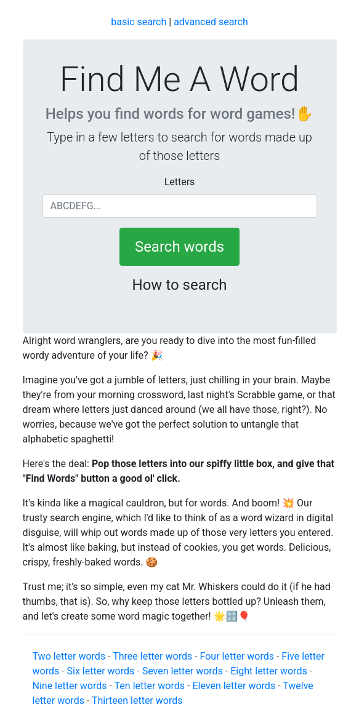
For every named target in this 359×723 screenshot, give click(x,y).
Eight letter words (268, 671)
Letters (179, 182)
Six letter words (101, 671)
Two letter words (69, 656)
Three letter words (152, 656)
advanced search (211, 22)
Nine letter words (70, 686)
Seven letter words (182, 671)
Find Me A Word (179, 79)
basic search (138, 22)
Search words (179, 246)
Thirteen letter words (137, 700)
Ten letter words (150, 686)
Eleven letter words (233, 686)
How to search (179, 285)
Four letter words (237, 656)
